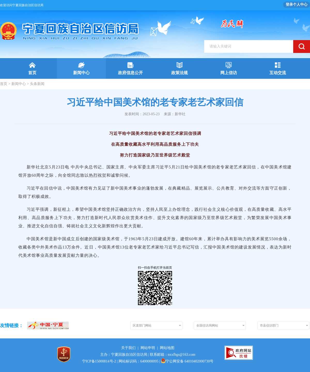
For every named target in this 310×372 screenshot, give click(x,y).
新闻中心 (18, 84)
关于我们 (128, 348)
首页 (3, 84)
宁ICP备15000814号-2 (99, 361)
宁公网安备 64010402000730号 (187, 361)
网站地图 (167, 348)
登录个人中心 (296, 4)
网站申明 (148, 348)
